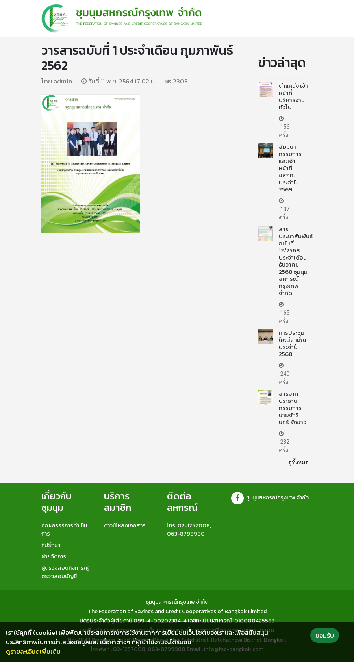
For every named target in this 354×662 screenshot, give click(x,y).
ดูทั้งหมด (298, 462)
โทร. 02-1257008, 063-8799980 (189, 529)
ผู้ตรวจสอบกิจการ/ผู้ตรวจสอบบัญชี (65, 572)
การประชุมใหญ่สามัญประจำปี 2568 (292, 343)
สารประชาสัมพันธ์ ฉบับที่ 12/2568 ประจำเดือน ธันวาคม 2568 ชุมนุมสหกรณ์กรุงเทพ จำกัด (296, 260)
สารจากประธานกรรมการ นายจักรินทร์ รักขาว (292, 407)
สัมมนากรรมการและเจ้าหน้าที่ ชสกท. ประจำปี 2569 (290, 168)
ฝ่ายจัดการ (53, 557)
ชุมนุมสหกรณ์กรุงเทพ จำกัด (269, 497)
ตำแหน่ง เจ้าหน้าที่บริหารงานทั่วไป (293, 96)
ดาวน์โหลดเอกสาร (125, 525)
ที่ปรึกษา (50, 545)
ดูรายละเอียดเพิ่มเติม (33, 651)
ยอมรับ (324, 635)
